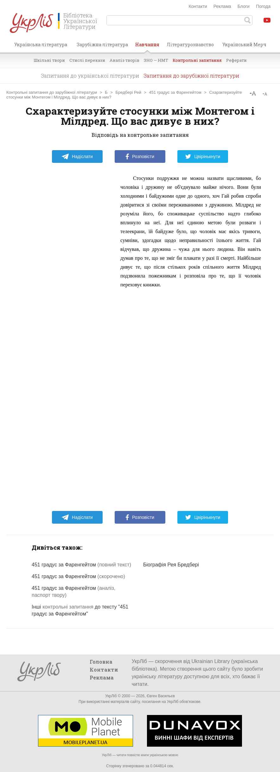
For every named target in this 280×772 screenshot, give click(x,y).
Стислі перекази (87, 60)
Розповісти (140, 156)
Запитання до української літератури (90, 75)
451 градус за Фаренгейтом (175, 92)
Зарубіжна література (102, 44)
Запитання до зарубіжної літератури (191, 75)
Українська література (40, 44)
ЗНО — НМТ (156, 60)
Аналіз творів (124, 60)
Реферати (236, 60)
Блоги (244, 6)
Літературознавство (190, 44)
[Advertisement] (66, 269)
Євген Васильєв (161, 696)
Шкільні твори (49, 60)
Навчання (147, 46)
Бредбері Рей (128, 92)
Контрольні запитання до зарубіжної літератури (51, 92)
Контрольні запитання (197, 60)
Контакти (197, 6)
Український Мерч (244, 44)
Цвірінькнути (202, 156)
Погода (263, 6)
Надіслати (77, 156)
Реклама (222, 6)
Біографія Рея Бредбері (171, 564)
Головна (101, 661)
